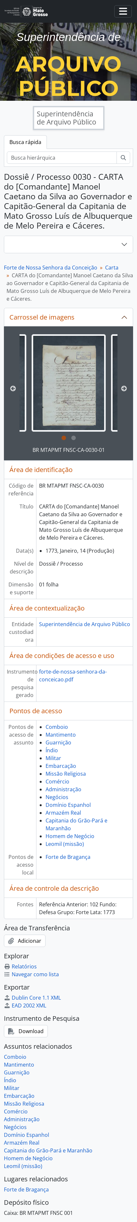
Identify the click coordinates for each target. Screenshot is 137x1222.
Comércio (57, 781)
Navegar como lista (31, 974)
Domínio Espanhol (68, 804)
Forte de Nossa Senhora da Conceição (50, 267)
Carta (111, 267)
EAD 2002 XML (25, 1005)
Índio (52, 750)
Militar (53, 758)
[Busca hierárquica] (62, 157)
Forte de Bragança (68, 857)
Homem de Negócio (70, 836)
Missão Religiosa (66, 773)
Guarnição (58, 742)
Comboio (57, 726)
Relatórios (20, 966)
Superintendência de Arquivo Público (84, 624)
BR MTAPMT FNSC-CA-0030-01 (69, 449)
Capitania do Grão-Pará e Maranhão (48, 1150)
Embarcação (61, 765)
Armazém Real (63, 812)
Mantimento (61, 734)
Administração (63, 789)
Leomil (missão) (65, 844)
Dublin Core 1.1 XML (32, 997)
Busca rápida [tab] (25, 142)
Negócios (57, 797)
